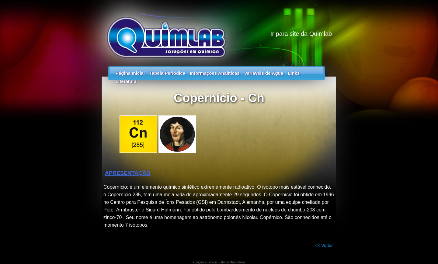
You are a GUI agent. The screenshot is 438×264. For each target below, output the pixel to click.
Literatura (126, 81)
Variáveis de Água (263, 73)
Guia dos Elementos (219, 30)
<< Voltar (324, 245)
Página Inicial (130, 73)
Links (294, 73)
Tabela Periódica (167, 73)
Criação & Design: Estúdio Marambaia (219, 262)
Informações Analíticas (215, 73)
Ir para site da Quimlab (301, 33)
